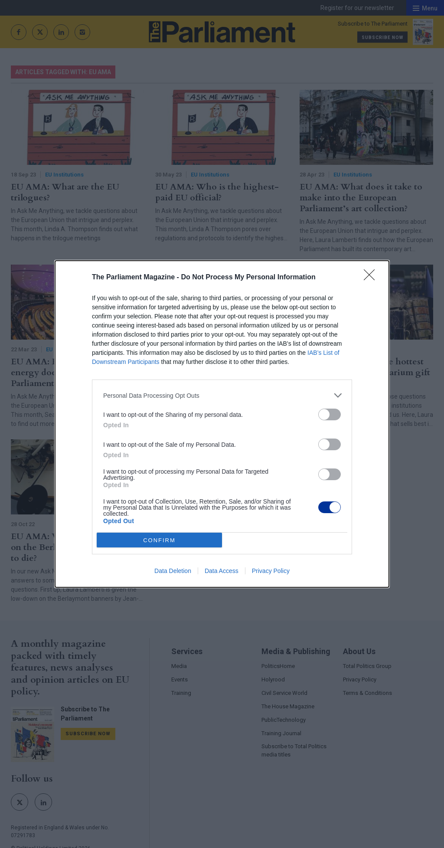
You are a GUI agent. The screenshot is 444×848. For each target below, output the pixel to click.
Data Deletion (172, 570)
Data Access (221, 570)
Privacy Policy (271, 570)
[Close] (372, 277)
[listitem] (222, 395)
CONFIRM (159, 540)
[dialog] (222, 424)
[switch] (329, 414)
